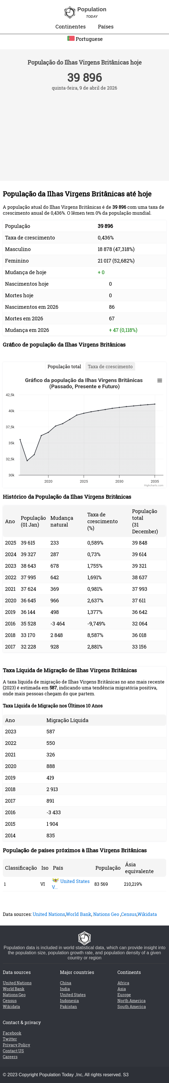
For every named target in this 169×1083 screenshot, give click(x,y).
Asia (121, 988)
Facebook (12, 1033)
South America (131, 1006)
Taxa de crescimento (110, 366)
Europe (124, 994)
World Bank (78, 914)
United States (73, 994)
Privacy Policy (16, 1045)
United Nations (49, 914)
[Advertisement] (84, 133)
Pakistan (68, 1006)
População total (64, 366)
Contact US (13, 1050)
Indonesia (69, 1000)
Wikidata (147, 914)
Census (129, 914)
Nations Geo (106, 914)
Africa (123, 983)
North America (131, 1000)
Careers (10, 1056)
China (65, 983)
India (65, 988)
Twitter (10, 1039)
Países (106, 26)
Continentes (70, 26)
